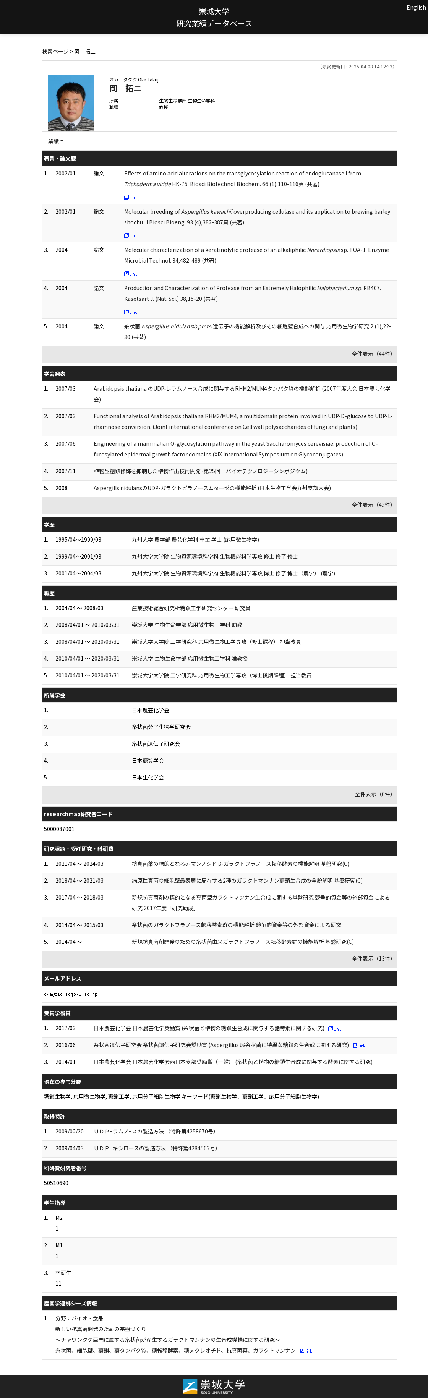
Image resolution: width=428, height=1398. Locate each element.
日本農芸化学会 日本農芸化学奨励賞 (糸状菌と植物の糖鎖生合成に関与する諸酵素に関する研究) (209, 1028)
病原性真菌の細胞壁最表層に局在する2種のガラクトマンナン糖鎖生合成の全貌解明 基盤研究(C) (247, 880)
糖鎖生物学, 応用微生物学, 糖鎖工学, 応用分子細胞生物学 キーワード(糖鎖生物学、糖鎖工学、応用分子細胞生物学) (181, 1096)
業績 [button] (53, 141)
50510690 (56, 1183)
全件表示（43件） (374, 504)
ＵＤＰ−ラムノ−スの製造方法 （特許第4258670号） (156, 1131)
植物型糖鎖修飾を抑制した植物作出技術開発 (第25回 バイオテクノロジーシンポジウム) (201, 471)
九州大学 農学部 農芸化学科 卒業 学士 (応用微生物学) (195, 539)
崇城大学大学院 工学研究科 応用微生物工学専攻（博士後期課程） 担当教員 (222, 675)
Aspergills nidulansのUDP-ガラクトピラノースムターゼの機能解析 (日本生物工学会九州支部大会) (212, 488)
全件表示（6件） (375, 794)
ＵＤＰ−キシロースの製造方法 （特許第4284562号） (157, 1148)
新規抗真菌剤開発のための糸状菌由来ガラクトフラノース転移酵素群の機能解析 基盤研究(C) (243, 941)
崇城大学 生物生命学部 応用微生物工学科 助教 (187, 624)
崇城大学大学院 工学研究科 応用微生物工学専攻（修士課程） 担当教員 (216, 641)
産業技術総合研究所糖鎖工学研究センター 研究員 (191, 608)
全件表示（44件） (374, 353)
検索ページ (55, 51)
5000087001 (59, 829)
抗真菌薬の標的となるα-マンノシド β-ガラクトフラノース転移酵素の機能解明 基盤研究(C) (240, 863)
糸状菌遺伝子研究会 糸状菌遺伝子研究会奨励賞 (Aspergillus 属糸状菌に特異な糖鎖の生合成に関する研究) (221, 1045)
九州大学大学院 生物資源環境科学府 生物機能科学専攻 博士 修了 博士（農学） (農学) (233, 573)
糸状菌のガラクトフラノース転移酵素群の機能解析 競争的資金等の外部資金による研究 (236, 925)
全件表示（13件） (374, 958)
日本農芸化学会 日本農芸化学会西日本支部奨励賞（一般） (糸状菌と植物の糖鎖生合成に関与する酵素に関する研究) (233, 1061)
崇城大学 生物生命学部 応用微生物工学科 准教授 (190, 658)
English (416, 7)
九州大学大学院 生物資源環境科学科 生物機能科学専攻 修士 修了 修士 (215, 556)
